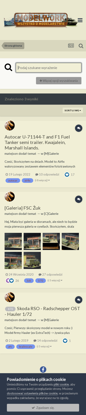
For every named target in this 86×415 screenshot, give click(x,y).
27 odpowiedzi (50, 274)
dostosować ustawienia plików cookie (32, 393)
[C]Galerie (51, 213)
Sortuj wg (73, 110)
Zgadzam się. (43, 408)
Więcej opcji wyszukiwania (59, 80)
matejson (11, 153)
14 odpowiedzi (45, 340)
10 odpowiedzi (47, 174)
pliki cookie (61, 384)
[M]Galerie (51, 153)
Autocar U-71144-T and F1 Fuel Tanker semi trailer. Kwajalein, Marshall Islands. (37, 142)
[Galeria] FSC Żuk (23, 207)
